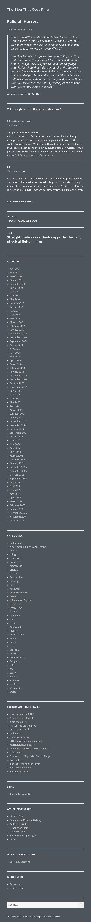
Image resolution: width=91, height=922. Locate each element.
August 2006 (17, 436)
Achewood (15, 884)
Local (13, 623)
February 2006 (18, 459)
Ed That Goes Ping (15, 94)
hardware (15, 588)
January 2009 (17, 329)
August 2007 (16, 390)
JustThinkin (16, 611)
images (14, 596)
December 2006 (18, 421)
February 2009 (18, 326)
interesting (16, 607)
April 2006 (16, 452)
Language (15, 615)
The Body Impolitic (20, 794)
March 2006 (16, 455)
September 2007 (18, 387)
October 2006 (17, 429)
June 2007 (15, 398)
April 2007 (15, 406)
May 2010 (15, 299)
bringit (13, 554)
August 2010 (16, 287)
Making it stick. (18, 824)
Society (14, 676)
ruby (12, 665)
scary (13, 672)
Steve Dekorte (17, 831)
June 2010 (15, 295)
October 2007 (17, 383)
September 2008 (19, 341)
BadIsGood (16, 543)
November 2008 (18, 337)
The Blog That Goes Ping (28, 9)
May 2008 (15, 356)
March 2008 (16, 364)
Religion (14, 661)
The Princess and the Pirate (25, 763)
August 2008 (17, 345)
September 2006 (19, 432)
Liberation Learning (18, 121)
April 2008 (16, 360)
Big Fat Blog (16, 816)
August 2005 (16, 482)
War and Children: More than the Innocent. (30, 155)
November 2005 (18, 471)
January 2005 (17, 509)
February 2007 (17, 413)
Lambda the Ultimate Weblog (25, 820)
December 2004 (18, 513)
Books (13, 550)
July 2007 (15, 394)
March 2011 (16, 276)
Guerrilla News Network (20, 29)
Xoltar (13, 839)
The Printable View (20, 767)
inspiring (15, 604)
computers (16, 558)
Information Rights (20, 600)
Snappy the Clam (19, 828)
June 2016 (15, 268)
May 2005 (15, 493)
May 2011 (14, 272)
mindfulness (17, 634)
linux (13, 619)
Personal (15, 649)
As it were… (16, 733)
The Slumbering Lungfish (24, 835)
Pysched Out (16, 760)
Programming (17, 657)
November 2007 (18, 379)
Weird (13, 691)
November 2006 (18, 425)
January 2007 (17, 417)
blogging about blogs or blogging (28, 546)
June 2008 (15, 352)
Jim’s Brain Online (20, 737)
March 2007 (16, 410)
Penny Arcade (17, 888)
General (14, 585)
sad (12, 669)
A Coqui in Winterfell (21, 718)
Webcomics (16, 688)
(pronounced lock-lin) (22, 714)
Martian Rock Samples (22, 744)
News (38, 94)
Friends (14, 569)
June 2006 (15, 444)
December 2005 (18, 467)
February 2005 (17, 505)
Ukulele (14, 684)
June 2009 (15, 314)
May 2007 (15, 402)
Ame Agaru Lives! (19, 729)
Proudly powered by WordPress (46, 917)
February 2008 (18, 368)
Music (13, 638)
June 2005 (15, 490)
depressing (16, 566)
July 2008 (15, 349)
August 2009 (17, 307)
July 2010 (14, 291)
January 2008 (17, 371)
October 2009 (17, 303)
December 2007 (18, 375)
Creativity (15, 562)
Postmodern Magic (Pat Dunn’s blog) (30, 756)
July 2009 (15, 310)
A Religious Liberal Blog (23, 725)
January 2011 (16, 280)
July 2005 (15, 486)
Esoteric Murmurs (20, 861)
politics (14, 653)
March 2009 (16, 322)
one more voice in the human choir (29, 748)
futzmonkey (16, 577)
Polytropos (16, 752)
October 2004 (17, 520)
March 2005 (16, 501)
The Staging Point (19, 771)
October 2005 (17, 474)
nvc (12, 646)
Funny (13, 573)
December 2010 (18, 284)
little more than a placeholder (26, 741)
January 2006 (17, 463)
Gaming (14, 581)
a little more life (18, 722)
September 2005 (18, 478)
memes (14, 630)
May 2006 (15, 448)
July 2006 (15, 440)
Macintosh (16, 627)
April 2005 (15, 497)
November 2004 (18, 516)
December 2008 (18, 333)
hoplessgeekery (18, 592)
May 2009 (15, 318)
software (14, 680)
